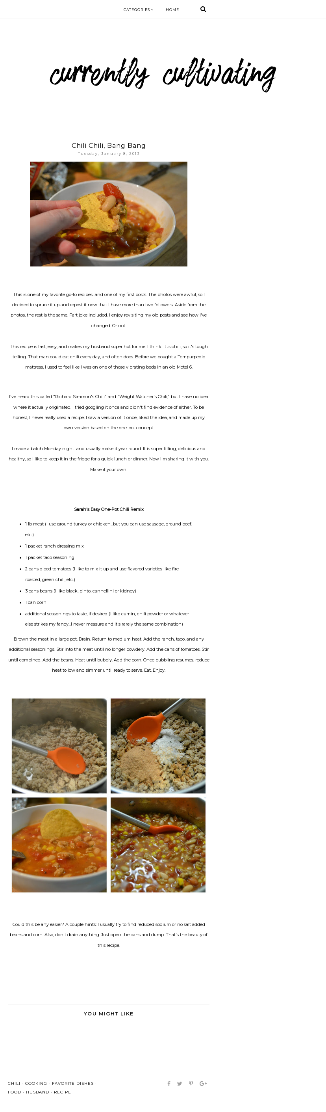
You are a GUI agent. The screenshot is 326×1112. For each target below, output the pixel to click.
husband (37, 1092)
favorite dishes (73, 1083)
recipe (62, 1092)
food (14, 1092)
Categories (139, 9)
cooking (36, 1083)
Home (172, 9)
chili (14, 1083)
